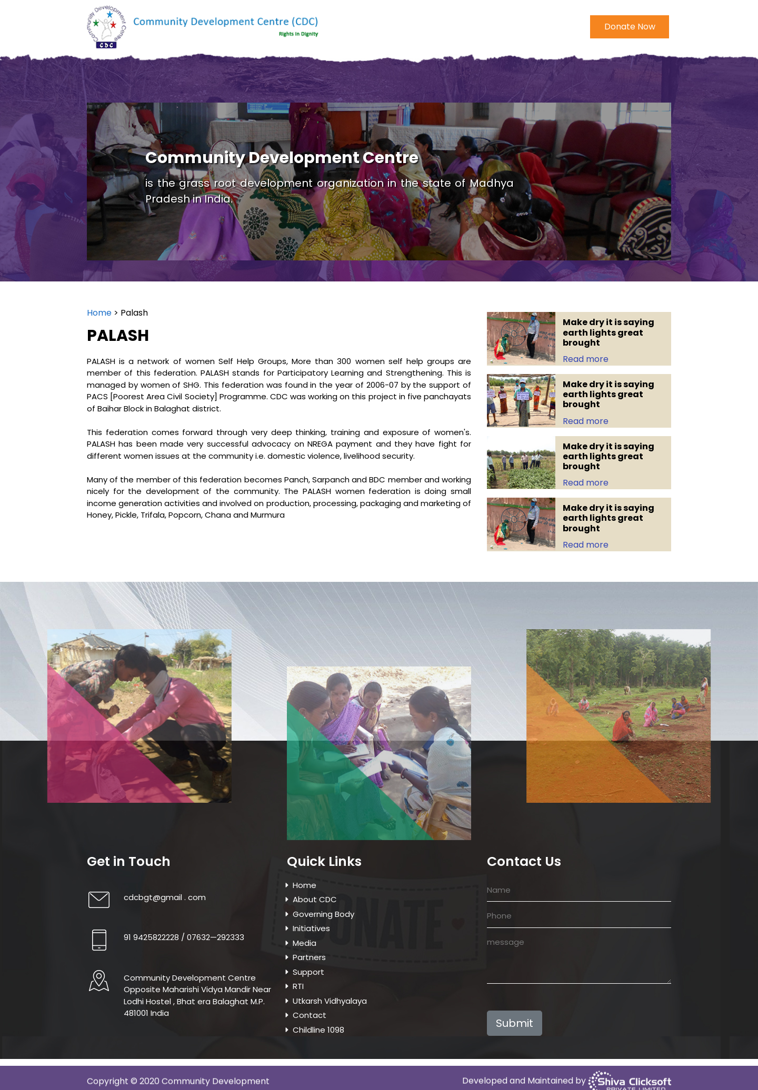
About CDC (158, 82)
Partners (309, 957)
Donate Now (629, 24)
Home (113, 82)
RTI (298, 986)
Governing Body (222, 82)
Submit (514, 1023)
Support (308, 971)
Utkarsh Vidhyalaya (484, 82)
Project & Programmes (391, 82)
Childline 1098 (603, 82)
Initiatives (283, 82)
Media (324, 82)
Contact (549, 82)
